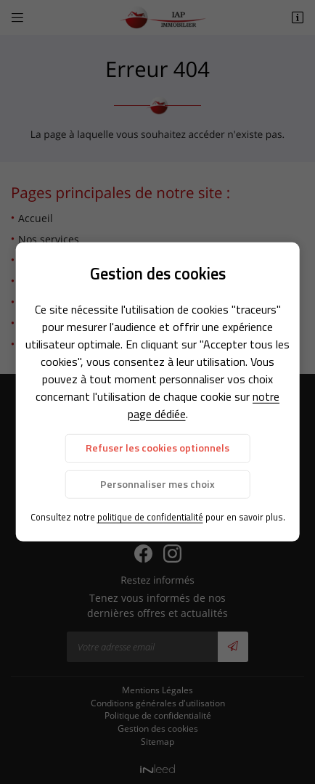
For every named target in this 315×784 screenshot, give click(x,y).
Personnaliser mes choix (157, 483)
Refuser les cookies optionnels (157, 448)
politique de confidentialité (150, 517)
